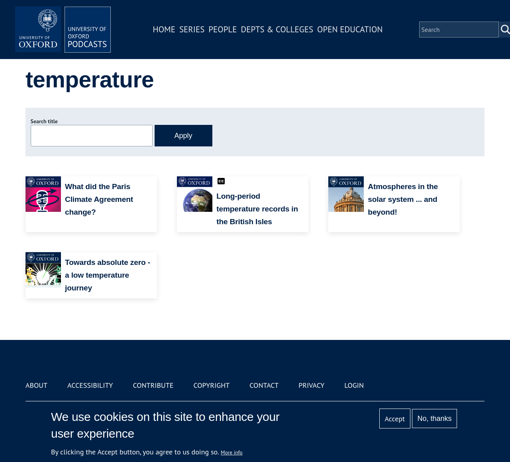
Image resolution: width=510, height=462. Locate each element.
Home (164, 29)
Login (354, 385)
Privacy (311, 385)
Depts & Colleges (277, 29)
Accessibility (90, 385)
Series (191, 29)
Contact (264, 385)
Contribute (153, 385)
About (36, 385)
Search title (44, 121)
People (222, 29)
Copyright (211, 385)
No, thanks (434, 419)
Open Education (349, 29)
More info (232, 452)
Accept (394, 418)
